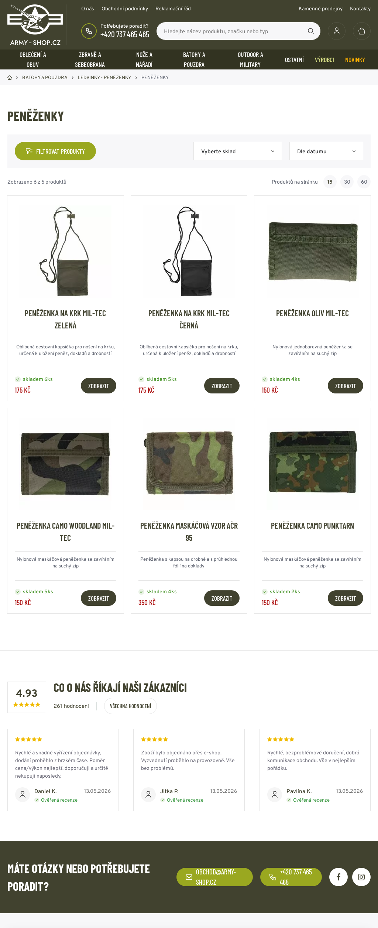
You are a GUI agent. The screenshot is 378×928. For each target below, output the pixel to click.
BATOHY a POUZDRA (194, 59)
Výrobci (324, 59)
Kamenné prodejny (321, 8)
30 (347, 182)
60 (364, 182)
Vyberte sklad (218, 151)
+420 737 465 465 (124, 34)
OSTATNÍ (294, 59)
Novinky (355, 59)
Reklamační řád (173, 8)
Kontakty (360, 8)
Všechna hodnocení (130, 706)
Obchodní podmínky (125, 8)
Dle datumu (312, 151)
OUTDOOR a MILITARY (250, 59)
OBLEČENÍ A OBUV (33, 59)
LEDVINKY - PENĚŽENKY (104, 77)
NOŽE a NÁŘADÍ (144, 59)
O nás (87, 8)
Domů (9, 77)
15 (330, 182)
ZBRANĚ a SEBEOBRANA (90, 59)
